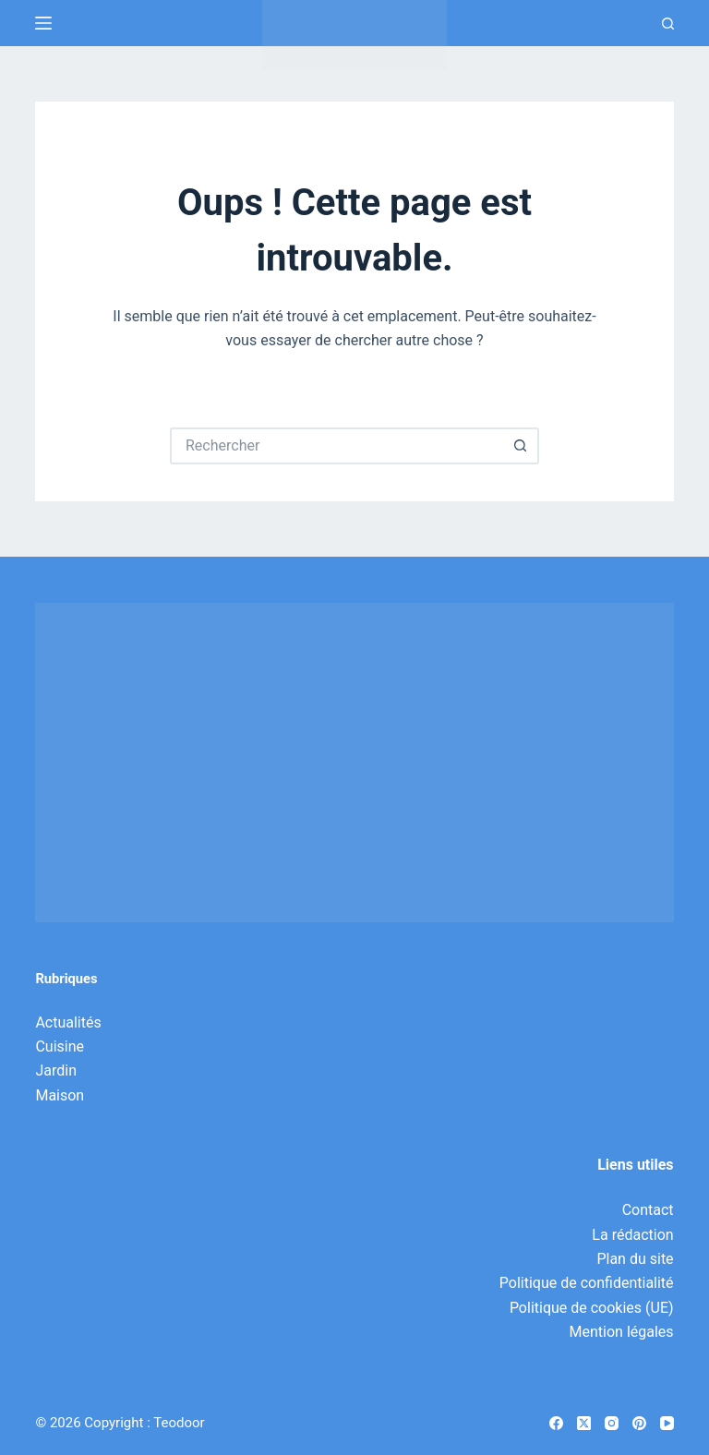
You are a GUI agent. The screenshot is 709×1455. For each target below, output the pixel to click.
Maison (59, 1095)
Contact (648, 1210)
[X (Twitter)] (584, 1423)
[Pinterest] (639, 1423)
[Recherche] (668, 24)
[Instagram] (612, 1423)
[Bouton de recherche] (520, 445)
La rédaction (632, 1235)
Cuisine (59, 1046)
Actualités (68, 1022)
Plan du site (634, 1259)
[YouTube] (667, 1423)
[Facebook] (556, 1423)
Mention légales (622, 1332)
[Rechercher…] (336, 445)
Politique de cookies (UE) (592, 1308)
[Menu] (43, 23)
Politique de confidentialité (586, 1283)
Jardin (56, 1070)
